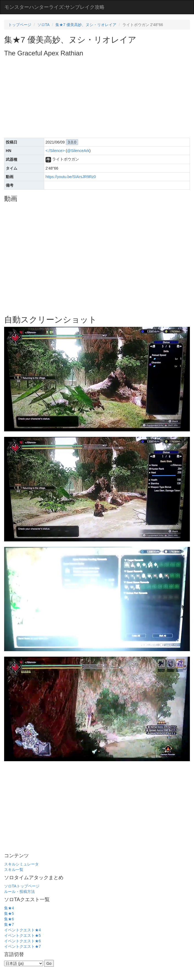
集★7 (9, 924)
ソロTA (43, 25)
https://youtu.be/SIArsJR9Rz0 (71, 177)
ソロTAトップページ (22, 886)
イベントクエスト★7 (22, 946)
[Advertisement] (99, 98)
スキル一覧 (13, 869)
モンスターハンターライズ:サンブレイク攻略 (54, 7)
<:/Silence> (55, 150)
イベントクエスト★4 (22, 930)
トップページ (19, 25)
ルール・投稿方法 (19, 891)
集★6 (9, 919)
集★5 (9, 913)
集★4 (9, 908)
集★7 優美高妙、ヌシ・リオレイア (85, 25)
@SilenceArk (78, 150)
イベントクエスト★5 (22, 935)
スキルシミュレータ (21, 864)
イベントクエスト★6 (22, 941)
